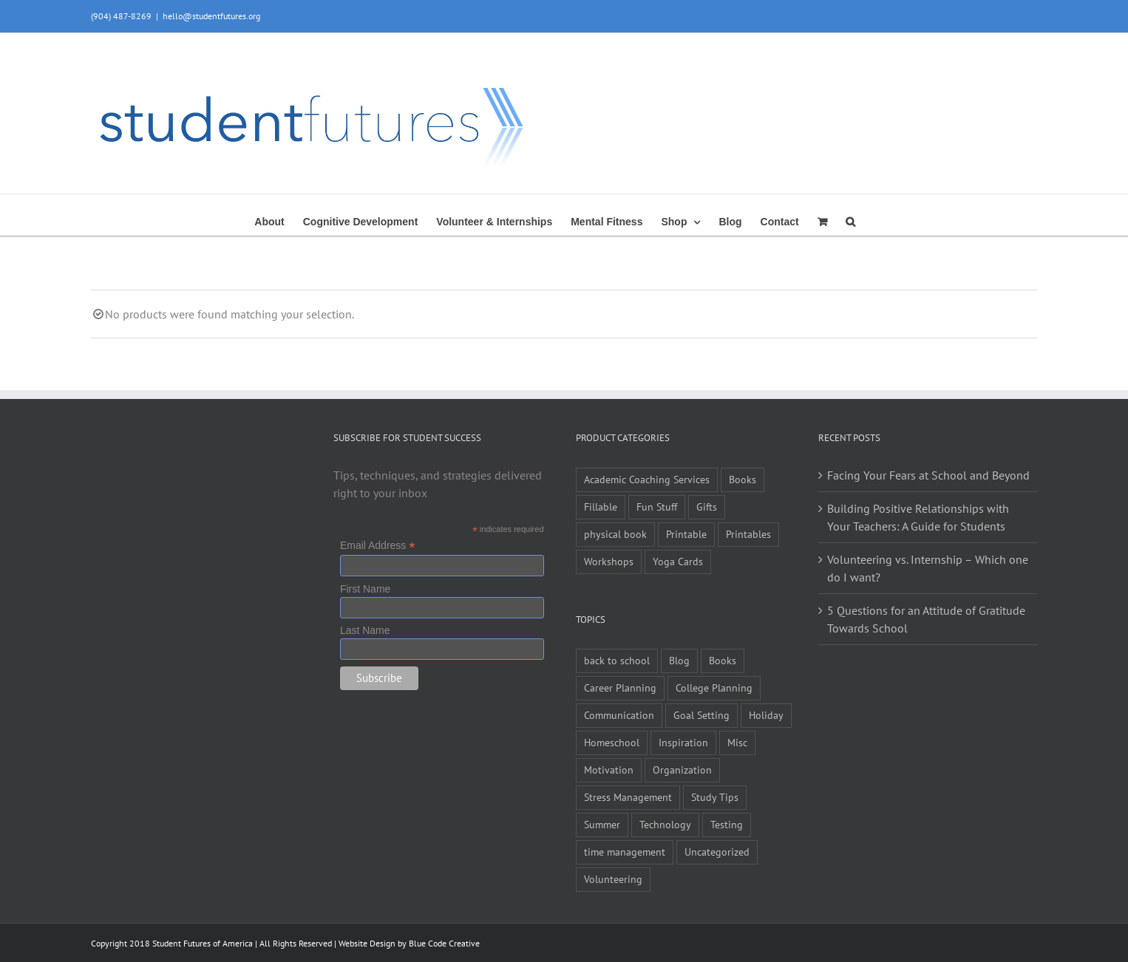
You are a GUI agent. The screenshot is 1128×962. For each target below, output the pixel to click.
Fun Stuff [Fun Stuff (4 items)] (656, 506)
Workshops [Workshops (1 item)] (608, 561)
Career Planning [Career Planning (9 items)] (620, 687)
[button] (850, 220)
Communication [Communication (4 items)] (619, 715)
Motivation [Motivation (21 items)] (608, 770)
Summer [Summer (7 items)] (602, 824)
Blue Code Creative (444, 943)
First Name (365, 589)
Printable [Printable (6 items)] (686, 534)
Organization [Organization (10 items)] (682, 770)
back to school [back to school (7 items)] (617, 660)
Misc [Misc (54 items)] (737, 742)
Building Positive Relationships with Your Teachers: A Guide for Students (918, 517)
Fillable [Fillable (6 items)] (600, 506)
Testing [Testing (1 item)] (726, 824)
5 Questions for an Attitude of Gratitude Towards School (926, 619)
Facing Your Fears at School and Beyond (928, 475)
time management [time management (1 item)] (624, 852)
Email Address (377, 546)
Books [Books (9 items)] (742, 479)
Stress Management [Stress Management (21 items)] (628, 797)
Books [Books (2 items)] (722, 660)
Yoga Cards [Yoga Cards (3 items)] (678, 561)
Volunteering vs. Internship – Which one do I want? (927, 568)
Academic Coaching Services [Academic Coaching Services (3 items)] (647, 479)
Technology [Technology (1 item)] (665, 824)
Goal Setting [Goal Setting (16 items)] (701, 715)
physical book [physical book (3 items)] (615, 534)
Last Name (365, 630)
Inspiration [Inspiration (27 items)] (683, 742)
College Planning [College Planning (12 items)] (714, 687)
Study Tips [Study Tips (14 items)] (714, 797)
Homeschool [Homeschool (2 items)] (611, 742)
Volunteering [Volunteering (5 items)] (613, 879)
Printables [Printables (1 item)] (748, 534)
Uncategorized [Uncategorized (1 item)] (717, 852)
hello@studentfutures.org (211, 15)
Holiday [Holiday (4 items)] (766, 715)
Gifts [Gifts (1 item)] (706, 506)
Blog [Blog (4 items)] (679, 660)
